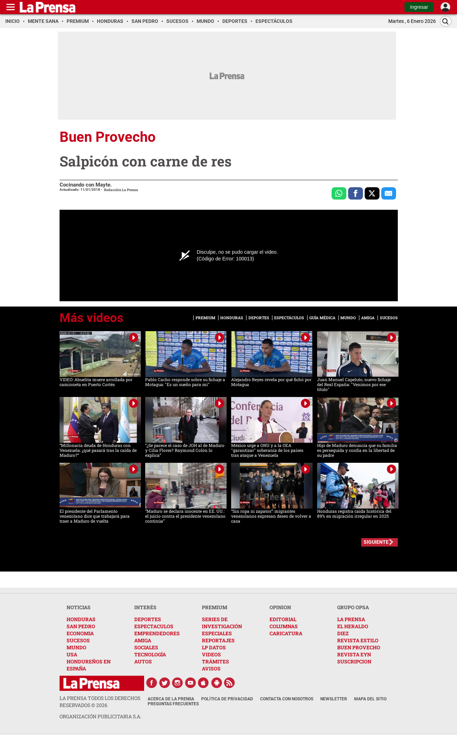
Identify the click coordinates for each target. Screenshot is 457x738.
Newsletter (333, 698)
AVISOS (211, 668)
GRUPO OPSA (353, 607)
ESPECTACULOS (153, 626)
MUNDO (76, 647)
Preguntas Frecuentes (173, 703)
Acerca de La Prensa (171, 698)
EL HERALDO (352, 626)
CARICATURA (286, 633)
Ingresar (419, 7)
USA (72, 654)
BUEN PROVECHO (358, 647)
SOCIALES (146, 647)
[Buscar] (446, 21)
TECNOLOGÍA (150, 654)
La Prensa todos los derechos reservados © (100, 701)
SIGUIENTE (376, 542)
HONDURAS (81, 619)
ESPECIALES (217, 633)
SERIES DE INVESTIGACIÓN (222, 623)
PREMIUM (214, 607)
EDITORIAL (283, 619)
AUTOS (143, 661)
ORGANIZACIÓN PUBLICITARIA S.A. (100, 716)
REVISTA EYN (354, 654)
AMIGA (142, 640)
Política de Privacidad (227, 698)
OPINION (280, 607)
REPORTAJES (218, 640)
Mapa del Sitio (370, 698)
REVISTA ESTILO (357, 640)
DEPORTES (147, 619)
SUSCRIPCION (354, 661)
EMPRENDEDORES (157, 633)
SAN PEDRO (81, 626)
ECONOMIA (80, 633)
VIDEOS (211, 654)
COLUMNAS (284, 626)
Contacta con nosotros (286, 698)
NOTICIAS (79, 607)
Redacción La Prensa (121, 190)
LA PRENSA (351, 619)
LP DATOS (214, 647)
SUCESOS (78, 640)
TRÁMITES (215, 661)
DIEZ (342, 633)
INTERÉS (145, 607)
